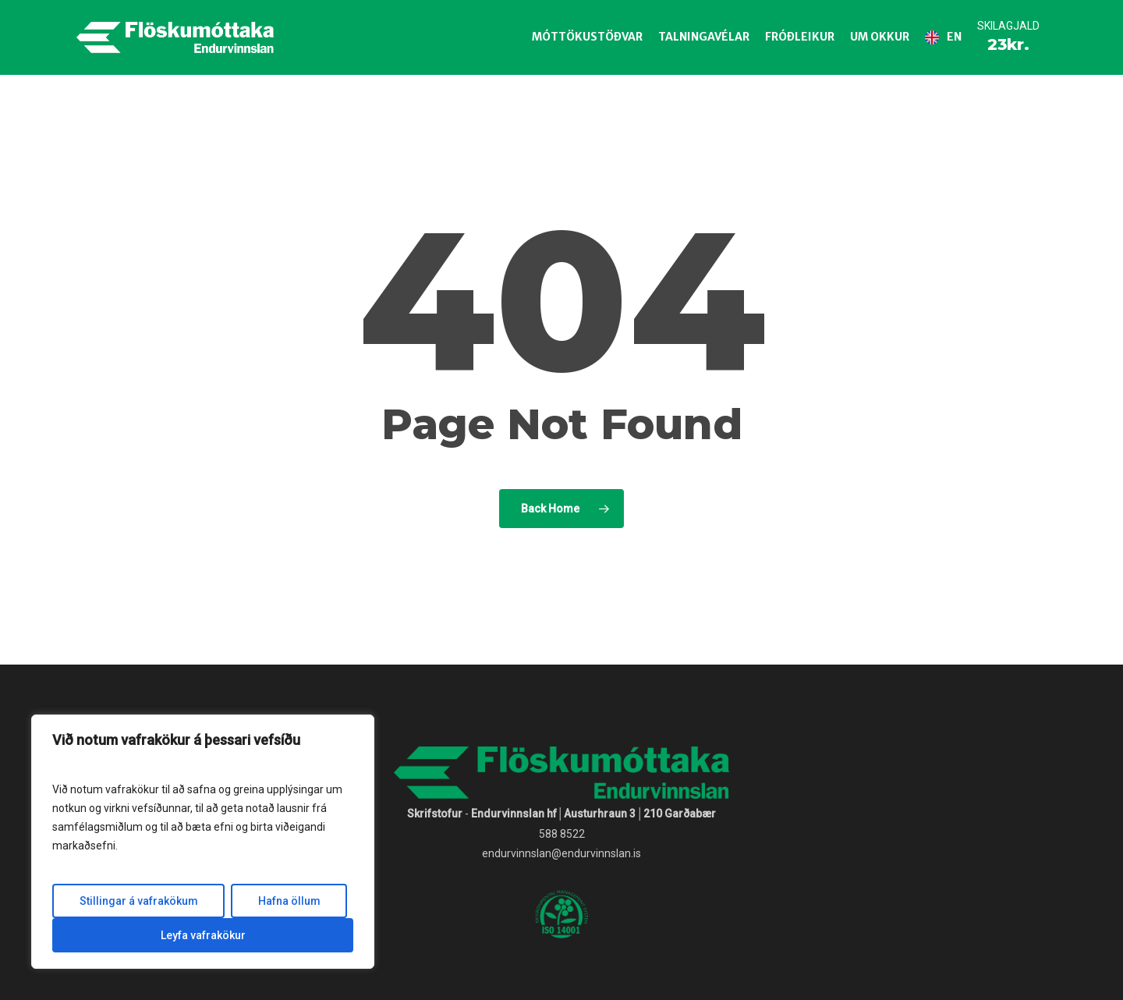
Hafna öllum (289, 901)
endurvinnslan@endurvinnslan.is (561, 853)
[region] (202, 842)
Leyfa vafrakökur (203, 935)
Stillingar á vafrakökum (139, 901)
